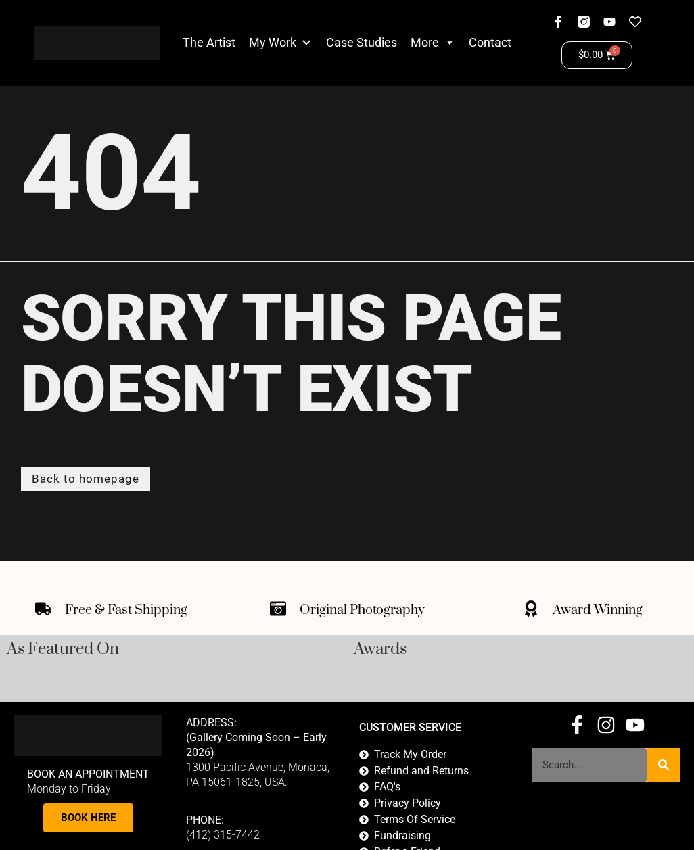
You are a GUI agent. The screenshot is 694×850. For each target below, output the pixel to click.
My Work (272, 42)
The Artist (209, 42)
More (433, 42)
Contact (490, 42)
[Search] (663, 765)
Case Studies (361, 42)
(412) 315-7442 (223, 836)
